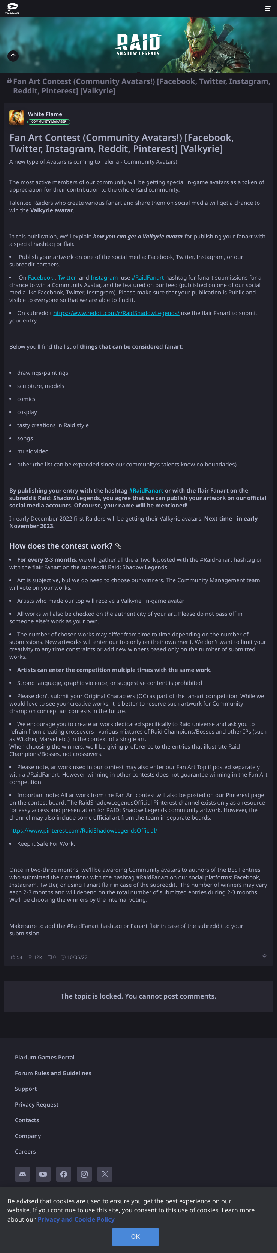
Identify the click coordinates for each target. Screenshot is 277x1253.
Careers (25, 1151)
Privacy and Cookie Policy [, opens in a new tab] (76, 1219)
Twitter (68, 277)
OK (135, 1236)
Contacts (27, 1120)
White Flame (45, 114)
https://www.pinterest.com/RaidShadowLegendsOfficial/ (83, 830)
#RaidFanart (147, 277)
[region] (138, 1220)
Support (26, 1089)
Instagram (105, 277)
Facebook (40, 277)
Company (28, 1136)
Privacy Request (36, 1104)
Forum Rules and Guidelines (53, 1073)
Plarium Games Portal (45, 1057)
